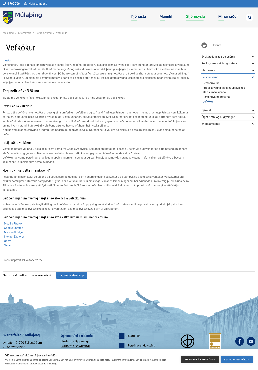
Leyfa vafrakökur (236, 359)
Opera (7, 241)
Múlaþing (8, 32)
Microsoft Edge (13, 232)
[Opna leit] (249, 17)
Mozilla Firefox (13, 223)
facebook (239, 341)
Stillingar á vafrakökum (199, 359)
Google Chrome (13, 228)
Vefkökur (61, 32)
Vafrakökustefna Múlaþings (43, 363)
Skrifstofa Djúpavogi (75, 341)
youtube (251, 341)
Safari (7, 245)
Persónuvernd (44, 32)
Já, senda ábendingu (72, 275)
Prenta (217, 45)
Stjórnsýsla (24, 32)
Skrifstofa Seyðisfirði (75, 346)
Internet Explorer (14, 236)
